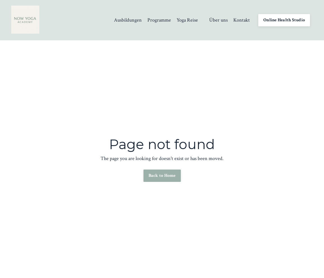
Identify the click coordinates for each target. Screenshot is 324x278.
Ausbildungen (128, 20)
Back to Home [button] (162, 176)
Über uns (218, 20)
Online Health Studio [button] (284, 20)
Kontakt (241, 20)
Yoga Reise (187, 20)
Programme (159, 20)
